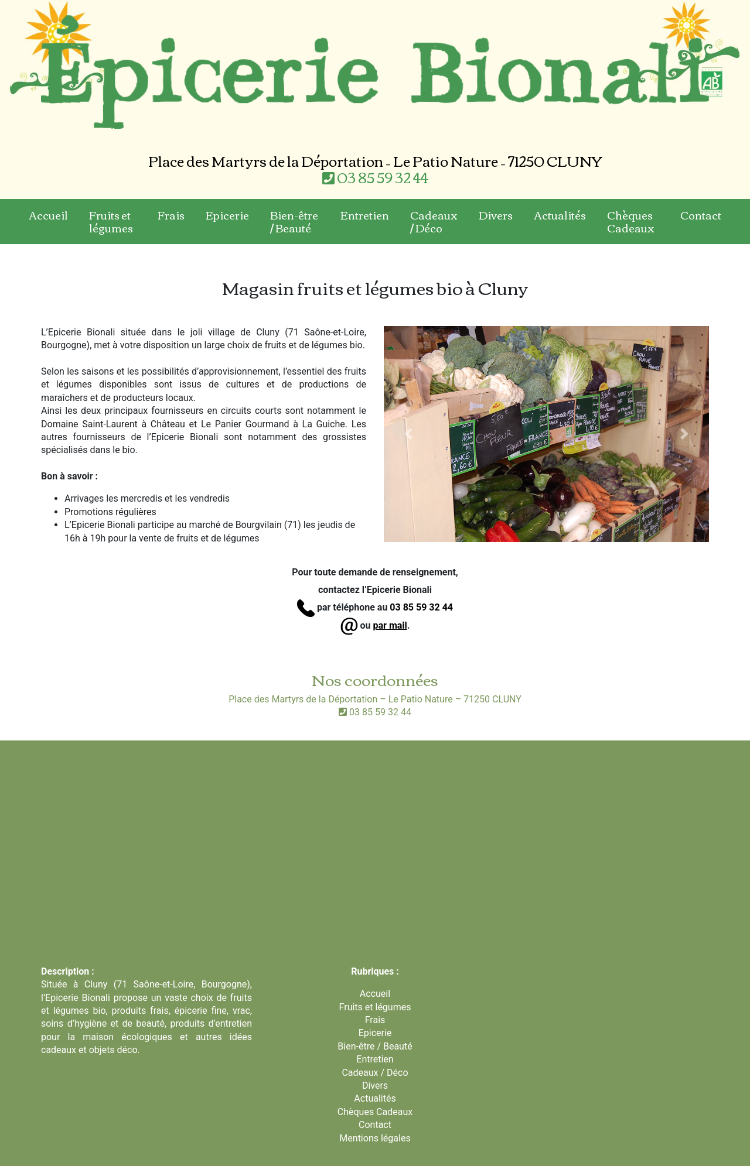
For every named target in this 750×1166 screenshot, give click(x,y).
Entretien (364, 215)
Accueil (48, 215)
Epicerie (227, 215)
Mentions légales (374, 1138)
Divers (496, 215)
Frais (171, 215)
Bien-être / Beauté (294, 221)
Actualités (560, 215)
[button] (408, 434)
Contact (700, 215)
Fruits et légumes (111, 221)
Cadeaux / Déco (434, 221)
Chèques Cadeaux (630, 221)
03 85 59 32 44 (375, 177)
